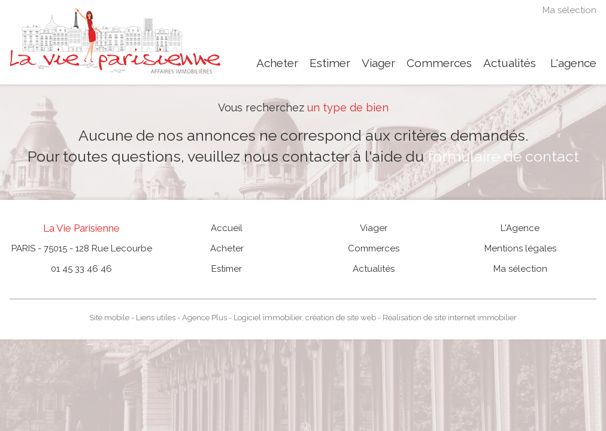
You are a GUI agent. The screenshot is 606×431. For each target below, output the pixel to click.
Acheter (277, 63)
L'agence (573, 63)
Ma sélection (569, 10)
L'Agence (520, 228)
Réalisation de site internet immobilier (450, 317)
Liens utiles (155, 317)
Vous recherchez (261, 107)
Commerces (439, 63)
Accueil (227, 228)
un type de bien (348, 107)
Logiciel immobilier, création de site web (305, 317)
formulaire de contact (503, 156)
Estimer (330, 63)
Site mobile (109, 317)
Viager (378, 63)
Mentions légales (520, 248)
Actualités (509, 63)
